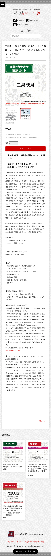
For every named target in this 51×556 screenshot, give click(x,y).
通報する (42, 421)
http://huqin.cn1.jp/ (12, 350)
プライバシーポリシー (15, 542)
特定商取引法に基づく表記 (34, 542)
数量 (7, 143)
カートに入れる (25, 149)
